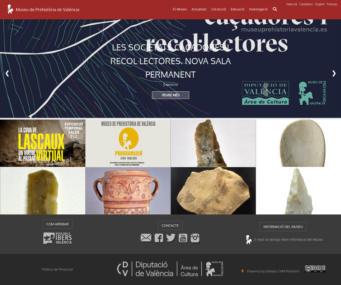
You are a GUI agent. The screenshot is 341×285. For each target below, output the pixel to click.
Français (332, 4)
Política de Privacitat (57, 269)
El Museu (180, 9)
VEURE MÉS (170, 95)
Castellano (306, 4)
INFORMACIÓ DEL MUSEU (283, 226)
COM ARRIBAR (57, 224)
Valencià (291, 4)
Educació (237, 9)
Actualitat (199, 9)
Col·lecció (218, 9)
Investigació (258, 9)
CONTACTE (170, 225)
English (320, 4)
